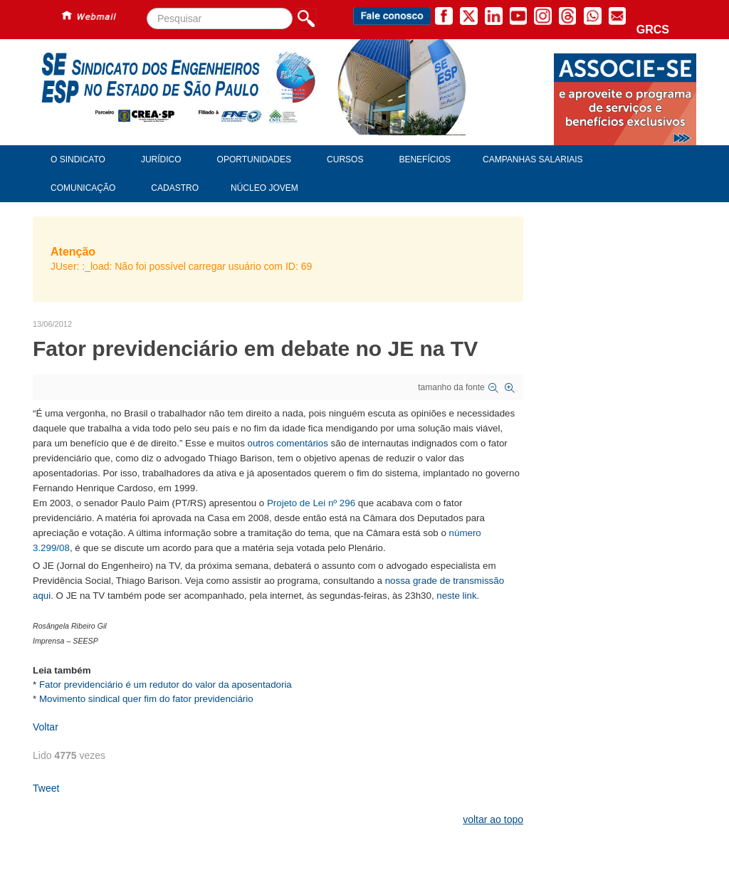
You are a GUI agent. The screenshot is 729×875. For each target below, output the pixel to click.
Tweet (46, 788)
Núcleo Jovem (264, 188)
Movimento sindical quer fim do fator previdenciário (146, 698)
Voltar (45, 727)
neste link (456, 595)
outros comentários (288, 443)
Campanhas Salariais (532, 159)
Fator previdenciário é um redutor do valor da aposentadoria (165, 684)
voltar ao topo (493, 819)
